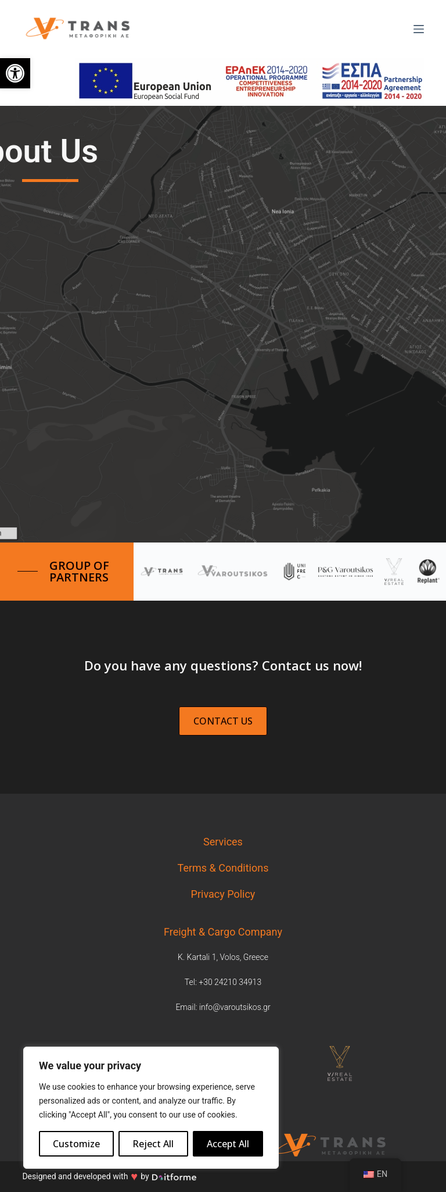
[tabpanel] (353, 1063)
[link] (15, 73)
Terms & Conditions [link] (223, 868)
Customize (76, 1143)
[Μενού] (418, 29)
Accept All (228, 1143)
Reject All (153, 1143)
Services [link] (223, 842)
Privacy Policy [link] (223, 894)
